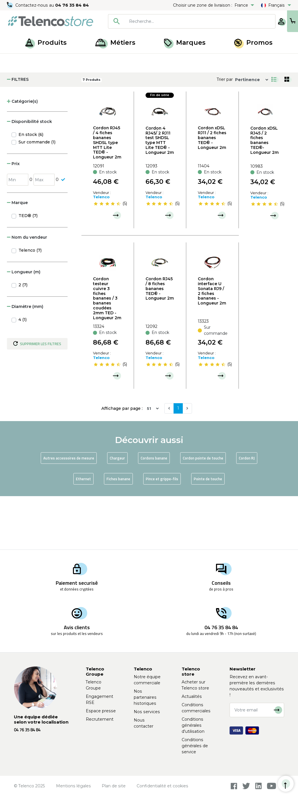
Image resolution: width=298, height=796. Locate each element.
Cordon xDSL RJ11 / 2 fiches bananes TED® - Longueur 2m (212, 191)
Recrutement (99, 719)
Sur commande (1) (36, 195)
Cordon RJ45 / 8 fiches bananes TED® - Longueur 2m (160, 342)
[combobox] (172, 21)
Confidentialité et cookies (162, 785)
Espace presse (101, 710)
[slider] (107, 257)
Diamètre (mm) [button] (25, 360)
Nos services (147, 711)
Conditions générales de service (195, 745)
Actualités (192, 696)
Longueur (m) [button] (23, 325)
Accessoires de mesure (73, 60)
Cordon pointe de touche (203, 511)
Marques (185, 42)
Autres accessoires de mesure (68, 511)
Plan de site (114, 785)
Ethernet (83, 532)
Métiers (115, 42)
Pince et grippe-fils (162, 532)
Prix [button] (13, 217)
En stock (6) (30, 187)
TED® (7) (28, 269)
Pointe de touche (208, 532)
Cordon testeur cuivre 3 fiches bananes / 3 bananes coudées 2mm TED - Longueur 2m (107, 351)
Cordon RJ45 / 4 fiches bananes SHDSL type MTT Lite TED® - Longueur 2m (107, 196)
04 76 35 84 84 (72, 5)
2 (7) (22, 338)
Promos (253, 42)
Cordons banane (154, 511)
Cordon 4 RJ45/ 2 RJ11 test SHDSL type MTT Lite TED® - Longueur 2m (160, 193)
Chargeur (117, 511)
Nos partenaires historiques (145, 697)
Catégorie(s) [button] (22, 154)
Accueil (16, 60)
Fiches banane (118, 532)
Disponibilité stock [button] (29, 174)
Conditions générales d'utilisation (193, 725)
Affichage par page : (122, 461)
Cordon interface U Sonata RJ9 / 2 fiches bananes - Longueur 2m (212, 344)
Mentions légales (73, 785)
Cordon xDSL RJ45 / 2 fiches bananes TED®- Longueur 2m (264, 193)
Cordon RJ (247, 511)
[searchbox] (181, 21)
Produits (46, 42)
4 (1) (22, 372)
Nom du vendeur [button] (27, 290)
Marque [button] (17, 256)
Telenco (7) (30, 303)
